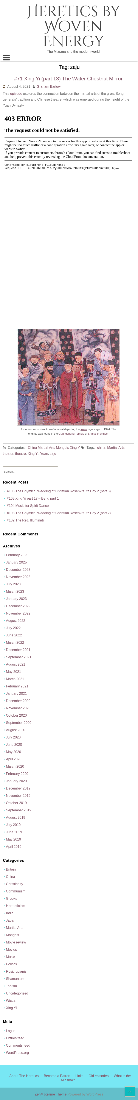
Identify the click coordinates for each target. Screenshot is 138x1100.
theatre (20, 453)
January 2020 (16, 781)
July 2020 (13, 737)
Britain (11, 869)
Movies (11, 949)
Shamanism (15, 978)
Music (10, 957)
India (10, 913)
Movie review (16, 942)
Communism (15, 891)
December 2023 (18, 569)
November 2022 (18, 613)
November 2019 (18, 795)
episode (16, 93)
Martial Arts (46, 447)
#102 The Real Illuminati (25, 520)
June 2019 (14, 832)
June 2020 (14, 744)
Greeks (11, 898)
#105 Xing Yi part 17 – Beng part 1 (33, 498)
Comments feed (18, 1045)
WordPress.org (17, 1052)
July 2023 (13, 584)
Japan (11, 920)
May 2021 (13, 671)
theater (8, 453)
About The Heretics (24, 1076)
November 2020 (18, 708)
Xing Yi (75, 447)
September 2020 (18, 722)
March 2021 (15, 679)
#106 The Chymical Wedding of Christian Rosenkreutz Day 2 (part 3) (59, 491)
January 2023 (16, 599)
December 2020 (18, 701)
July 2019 (13, 825)
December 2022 (18, 606)
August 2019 (15, 817)
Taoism (11, 986)
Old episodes (99, 1076)
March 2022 (15, 642)
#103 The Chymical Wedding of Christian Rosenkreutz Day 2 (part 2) (59, 513)
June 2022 (14, 635)
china (101, 447)
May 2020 (13, 752)
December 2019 (18, 788)
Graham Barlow (49, 86)
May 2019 (13, 839)
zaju (53, 453)
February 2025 (17, 555)
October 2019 (16, 803)
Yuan (84, 429)
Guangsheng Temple (71, 433)
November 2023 (18, 577)
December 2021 (18, 650)
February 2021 (17, 686)
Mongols (62, 447)
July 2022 (13, 628)
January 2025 (16, 562)
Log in (10, 1031)
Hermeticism (15, 906)
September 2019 (18, 810)
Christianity (14, 884)
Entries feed (15, 1038)
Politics (11, 964)
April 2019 (14, 846)
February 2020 (17, 774)
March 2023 (15, 591)
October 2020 (16, 715)
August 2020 (15, 730)
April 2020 (14, 759)
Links (79, 1076)
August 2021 (15, 664)
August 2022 (15, 620)
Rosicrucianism (17, 971)
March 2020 (15, 766)
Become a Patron (57, 1076)
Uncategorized (17, 993)
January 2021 (16, 693)
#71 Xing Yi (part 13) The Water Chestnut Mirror (68, 78)
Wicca (11, 1000)
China (32, 447)
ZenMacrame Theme (51, 1094)
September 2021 (18, 657)
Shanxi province (98, 433)
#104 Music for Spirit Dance (28, 505)
